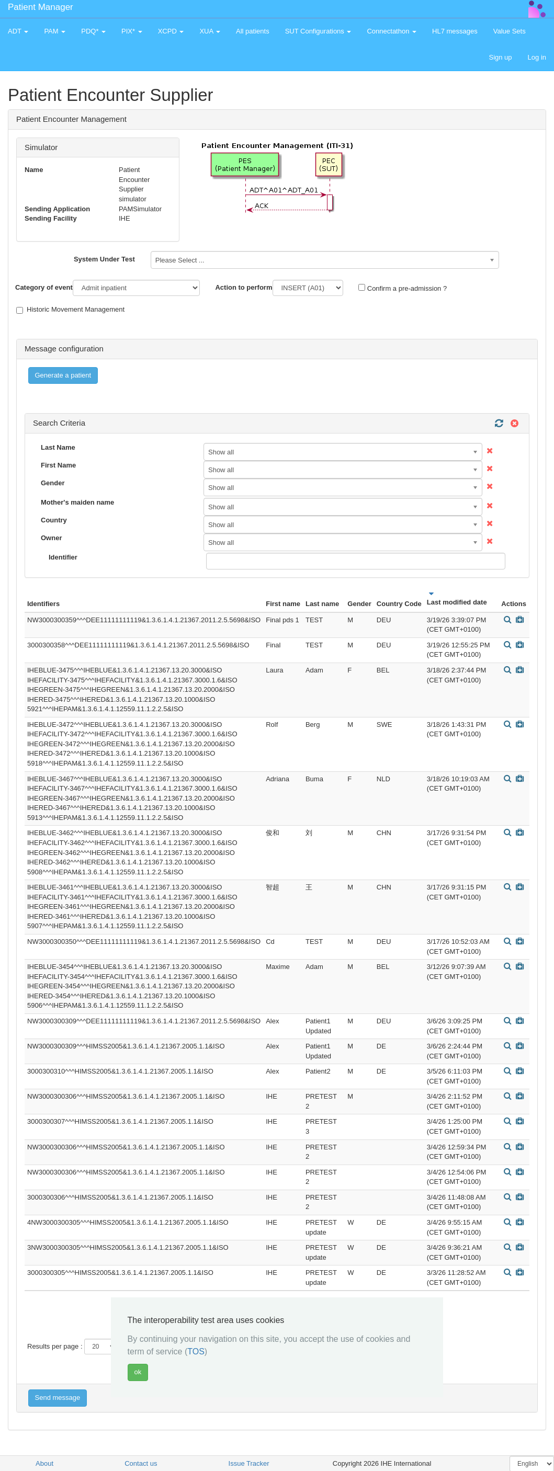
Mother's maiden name (77, 502)
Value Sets (509, 31)
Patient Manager (40, 7)
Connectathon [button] (391, 31)
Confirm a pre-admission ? (402, 288)
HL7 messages (455, 31)
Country (54, 520)
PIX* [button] (131, 31)
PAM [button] (54, 31)
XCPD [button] (171, 31)
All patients (252, 31)
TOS (196, 1351)
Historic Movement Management (70, 309)
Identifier (63, 557)
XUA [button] (209, 31)
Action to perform (243, 287)
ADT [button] (18, 31)
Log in (537, 57)
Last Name (58, 447)
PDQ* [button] (93, 31)
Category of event (44, 287)
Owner (51, 538)
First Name (58, 465)
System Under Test (104, 259)
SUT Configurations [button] (318, 31)
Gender (53, 483)
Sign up (500, 57)
